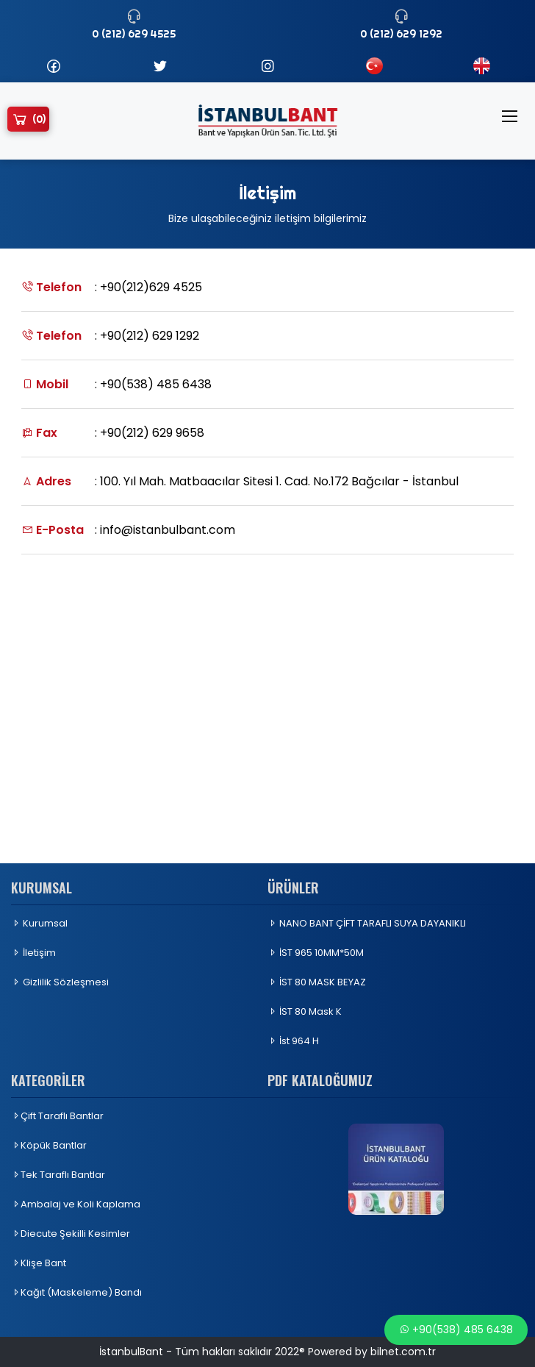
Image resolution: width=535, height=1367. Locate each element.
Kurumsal (39, 923)
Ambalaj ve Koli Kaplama (75, 1204)
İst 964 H (293, 1041)
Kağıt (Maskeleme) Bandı (76, 1292)
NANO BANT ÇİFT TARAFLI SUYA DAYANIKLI (367, 923)
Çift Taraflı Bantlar (57, 1116)
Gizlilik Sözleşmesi (60, 982)
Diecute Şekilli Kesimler (70, 1234)
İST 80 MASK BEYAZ (317, 982)
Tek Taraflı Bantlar (58, 1175)
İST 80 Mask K (305, 1011)
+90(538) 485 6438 (456, 1329)
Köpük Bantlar (49, 1145)
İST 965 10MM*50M (316, 953)
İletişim (33, 953)
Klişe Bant (38, 1263)
